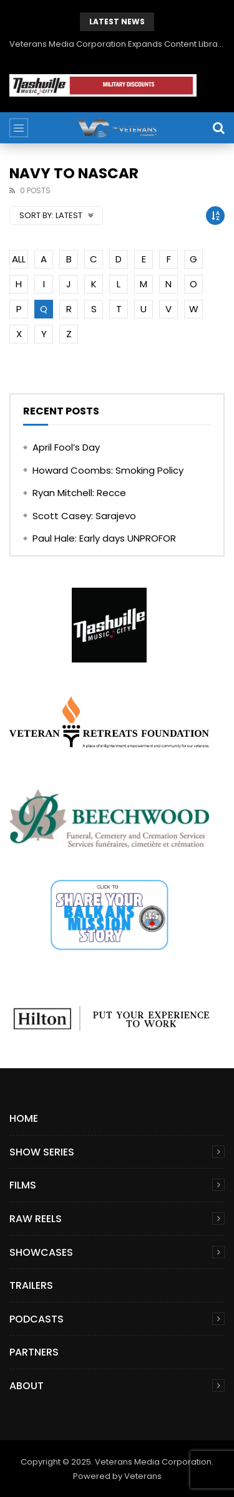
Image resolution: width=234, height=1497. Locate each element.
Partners (34, 1352)
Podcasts (36, 1319)
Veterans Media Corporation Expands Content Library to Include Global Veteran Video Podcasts (117, 44)
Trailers (31, 1285)
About (26, 1386)
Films (22, 1185)
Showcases (41, 1252)
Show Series (41, 1152)
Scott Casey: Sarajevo (84, 515)
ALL (19, 258)
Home (23, 1118)
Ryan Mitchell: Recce (79, 492)
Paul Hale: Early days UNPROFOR (104, 538)
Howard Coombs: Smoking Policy (107, 470)
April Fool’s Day (66, 447)
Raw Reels (35, 1219)
